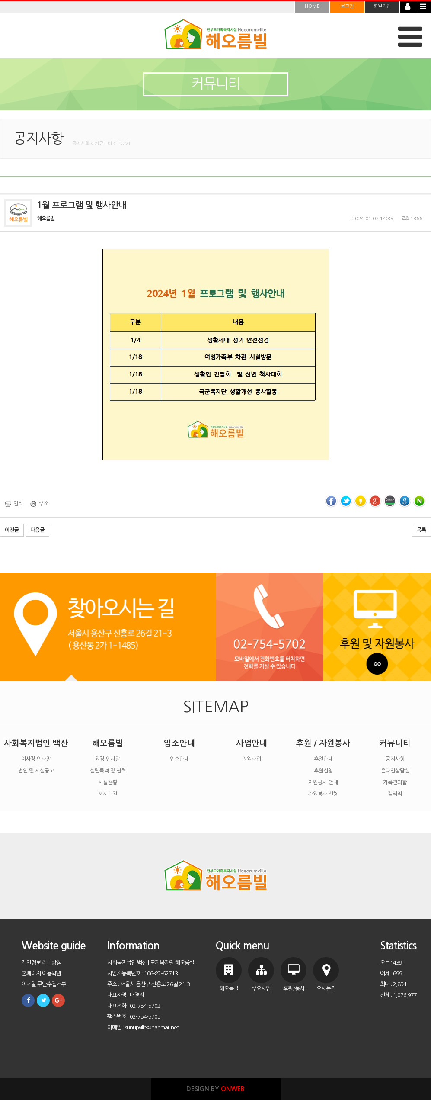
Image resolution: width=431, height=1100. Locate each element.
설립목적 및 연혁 (108, 770)
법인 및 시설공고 (36, 770)
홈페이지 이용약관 (41, 973)
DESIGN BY (215, 1089)
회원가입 (382, 6)
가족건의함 (395, 782)
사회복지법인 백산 (36, 743)
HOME (312, 6)
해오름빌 (107, 743)
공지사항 (395, 759)
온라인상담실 (395, 770)
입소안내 (179, 743)
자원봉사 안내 (323, 782)
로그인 (347, 6)
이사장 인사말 (36, 759)
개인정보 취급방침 (41, 962)
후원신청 (323, 770)
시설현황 (107, 782)
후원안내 (323, 759)
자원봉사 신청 (323, 794)
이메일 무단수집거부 (44, 984)
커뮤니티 (395, 743)
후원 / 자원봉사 (323, 743)
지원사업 (251, 759)
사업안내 (251, 743)
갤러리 (395, 794)
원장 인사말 (107, 759)
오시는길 (107, 794)
